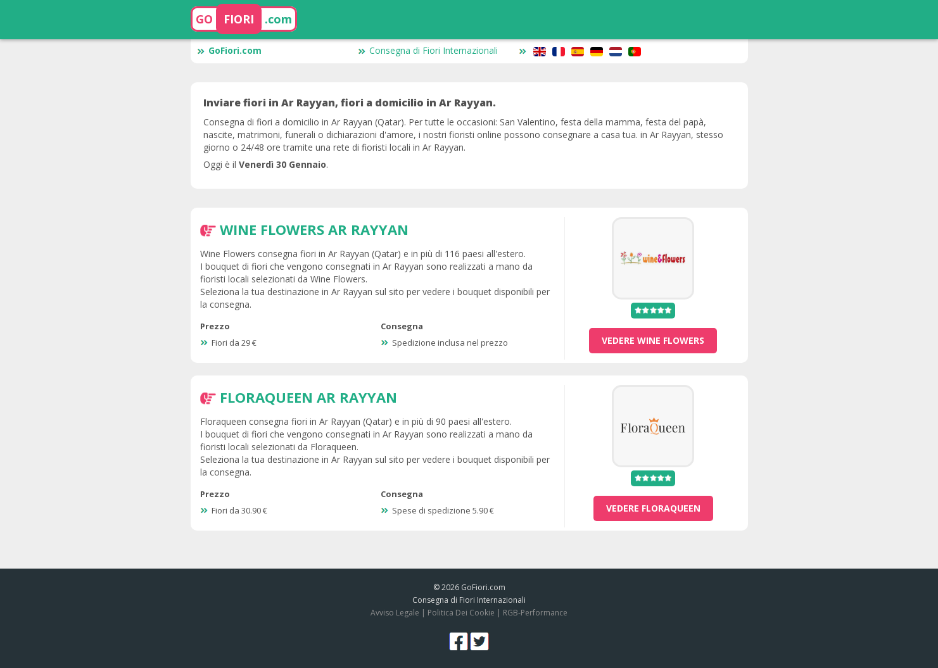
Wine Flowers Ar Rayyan (314, 229)
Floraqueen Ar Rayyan (308, 397)
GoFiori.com (229, 50)
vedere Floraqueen (653, 508)
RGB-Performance (535, 612)
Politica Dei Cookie (461, 612)
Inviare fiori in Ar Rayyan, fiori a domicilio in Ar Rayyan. (349, 103)
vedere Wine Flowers (653, 340)
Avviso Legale (395, 612)
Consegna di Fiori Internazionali (428, 50)
